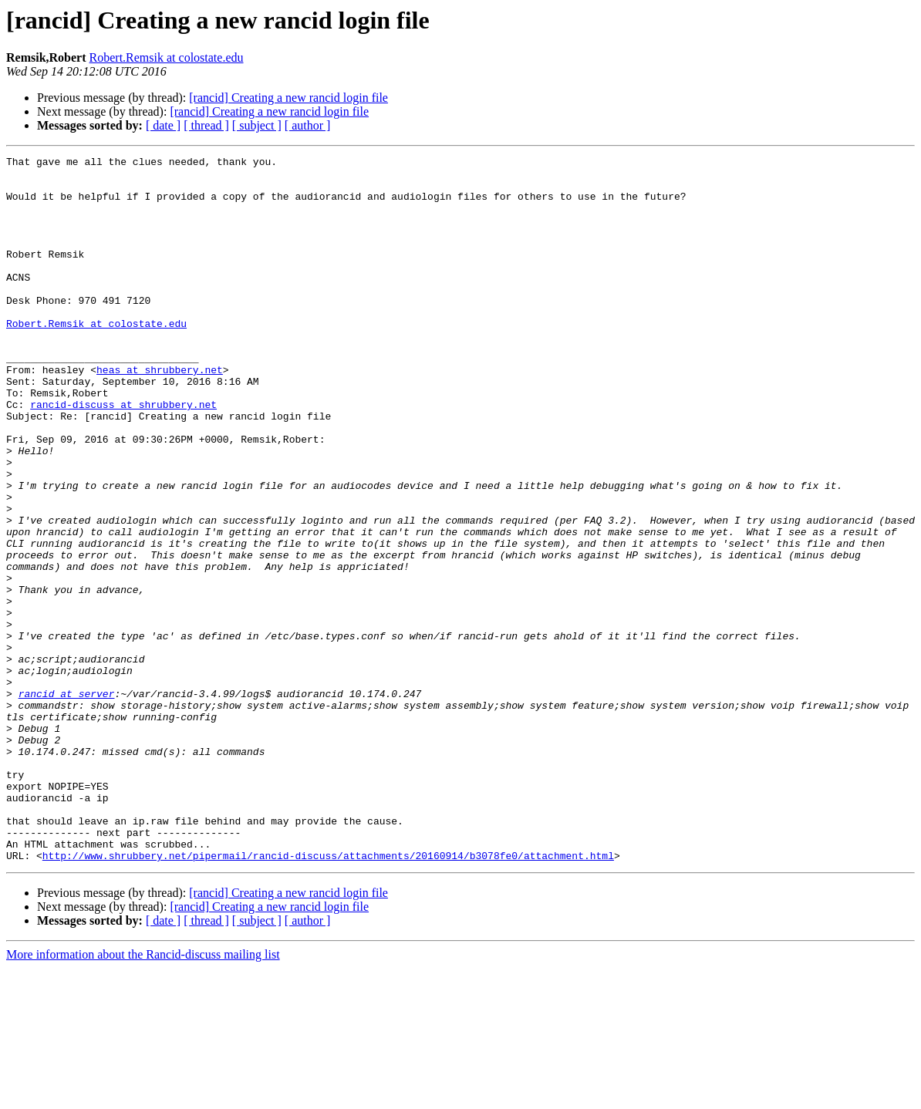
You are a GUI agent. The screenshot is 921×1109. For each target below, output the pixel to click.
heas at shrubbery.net (159, 413)
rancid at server (67, 802)
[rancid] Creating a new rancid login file (288, 97)
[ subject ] (257, 125)
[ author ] (308, 125)
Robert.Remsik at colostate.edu (166, 57)
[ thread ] (206, 125)
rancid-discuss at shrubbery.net (123, 455)
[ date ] (163, 125)
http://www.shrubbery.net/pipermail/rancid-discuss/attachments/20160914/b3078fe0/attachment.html (328, 996)
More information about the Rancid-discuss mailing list (143, 1095)
